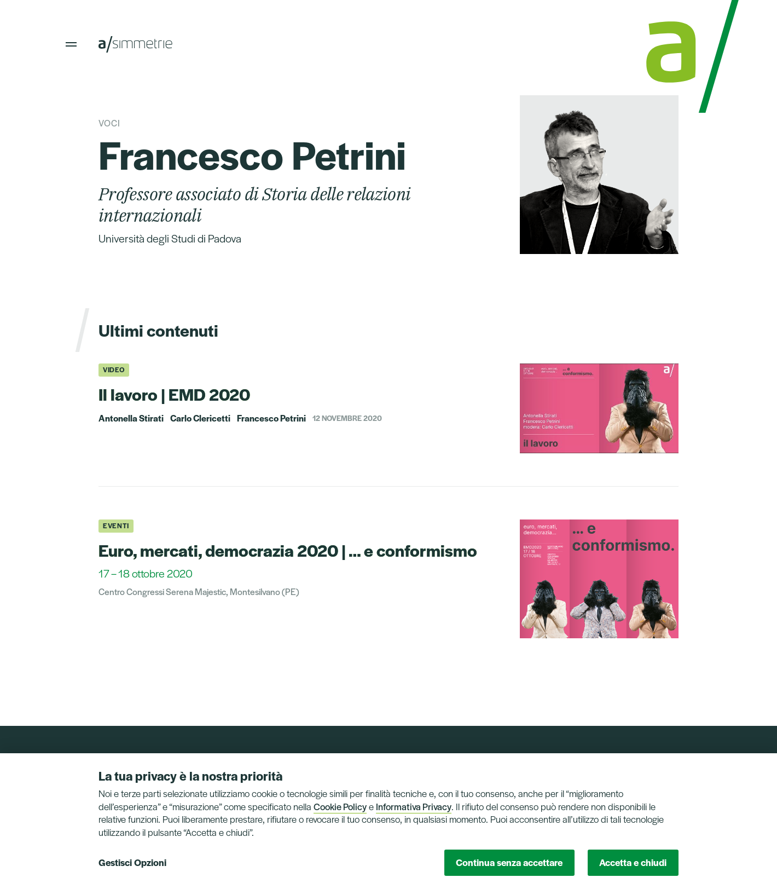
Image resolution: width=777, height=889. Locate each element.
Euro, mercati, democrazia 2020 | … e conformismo (287, 550)
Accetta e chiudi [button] (632, 862)
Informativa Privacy (413, 806)
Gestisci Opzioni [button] (132, 862)
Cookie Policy (340, 806)
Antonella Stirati (131, 418)
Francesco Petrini (271, 418)
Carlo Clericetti (200, 418)
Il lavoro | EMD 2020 (174, 394)
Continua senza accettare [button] (509, 862)
